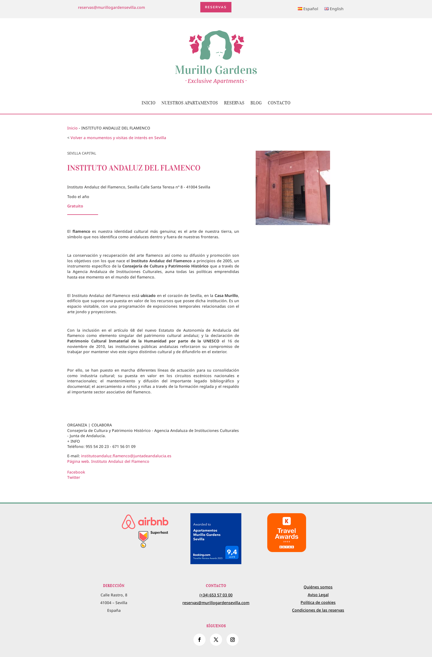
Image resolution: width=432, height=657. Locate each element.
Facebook (76, 472)
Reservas (216, 7)
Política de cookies (318, 602)
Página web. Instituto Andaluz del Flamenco (108, 461)
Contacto (279, 103)
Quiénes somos (318, 587)
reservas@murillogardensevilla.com (111, 7)
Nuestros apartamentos (189, 103)
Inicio (148, 103)
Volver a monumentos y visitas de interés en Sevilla (118, 137)
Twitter (73, 477)
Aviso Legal (318, 594)
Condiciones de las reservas (318, 610)
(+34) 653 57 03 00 (216, 594)
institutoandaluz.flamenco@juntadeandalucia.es (126, 455)
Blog (256, 103)
